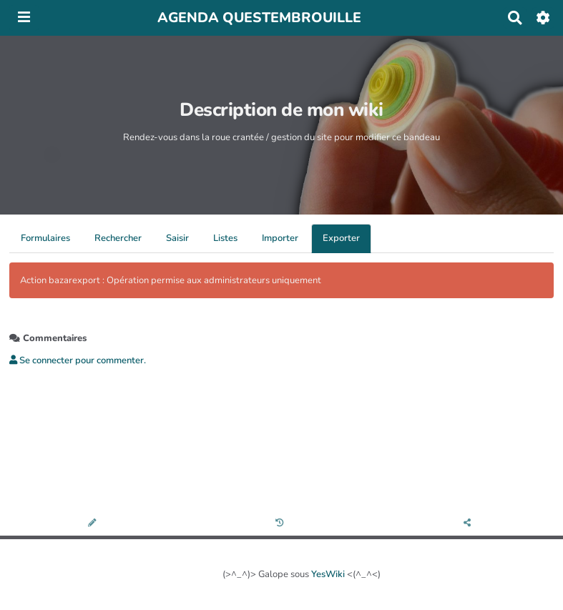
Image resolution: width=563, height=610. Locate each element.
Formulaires (45, 238)
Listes (225, 238)
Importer (280, 238)
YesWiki (328, 574)
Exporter (341, 238)
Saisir (177, 238)
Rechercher (118, 238)
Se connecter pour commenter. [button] (77, 360)
